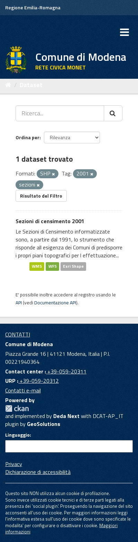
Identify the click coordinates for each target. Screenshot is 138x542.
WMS (37, 266)
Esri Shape (73, 266)
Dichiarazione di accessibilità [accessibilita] (38, 472)
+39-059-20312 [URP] (38, 381)
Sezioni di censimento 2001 (50, 221)
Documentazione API (55, 302)
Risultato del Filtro (41, 195)
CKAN (17, 408)
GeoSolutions (43, 424)
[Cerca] (113, 113)
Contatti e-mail (23, 390)
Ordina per (27, 137)
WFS (52, 266)
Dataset (31, 84)
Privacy (13, 464)
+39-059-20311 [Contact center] (66, 371)
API (19, 302)
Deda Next (66, 416)
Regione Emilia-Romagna (33, 7)
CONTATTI (17, 334)
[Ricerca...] (60, 113)
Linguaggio (17, 434)
